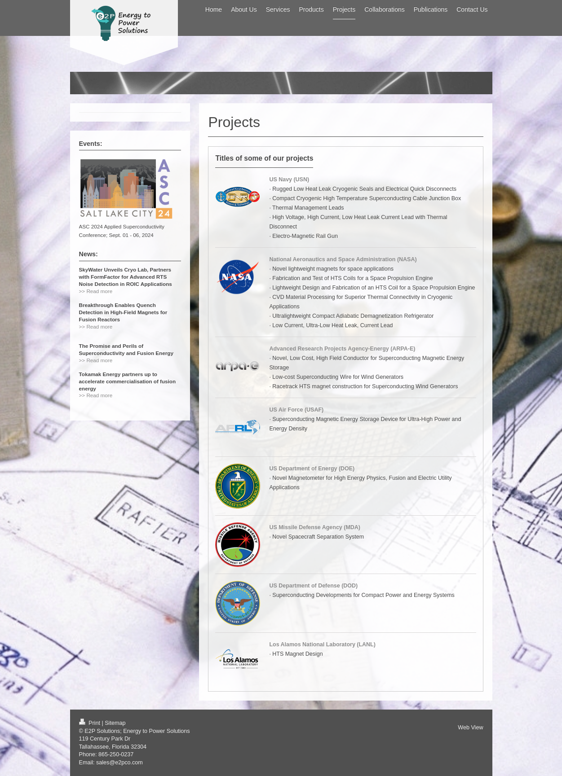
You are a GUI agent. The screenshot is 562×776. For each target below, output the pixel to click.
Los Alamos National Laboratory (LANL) (322, 644)
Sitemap (115, 723)
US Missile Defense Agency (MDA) (314, 527)
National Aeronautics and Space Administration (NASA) (342, 259)
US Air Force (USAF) (296, 410)
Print (90, 723)
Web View (470, 727)
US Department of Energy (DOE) (311, 468)
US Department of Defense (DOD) (313, 586)
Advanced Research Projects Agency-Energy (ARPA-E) (342, 349)
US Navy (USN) (289, 179)
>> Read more (96, 291)
